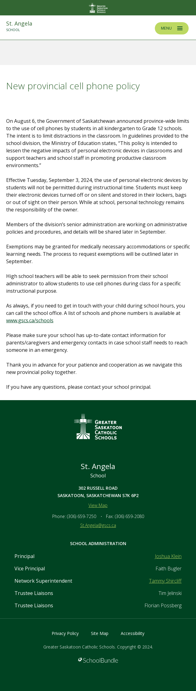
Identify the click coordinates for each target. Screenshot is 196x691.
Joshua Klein (168, 556)
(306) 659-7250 (81, 516)
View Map (98, 505)
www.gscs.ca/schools (29, 320)
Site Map (99, 633)
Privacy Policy (65, 633)
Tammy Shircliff (165, 580)
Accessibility (132, 633)
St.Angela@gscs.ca (98, 525)
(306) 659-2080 (129, 516)
